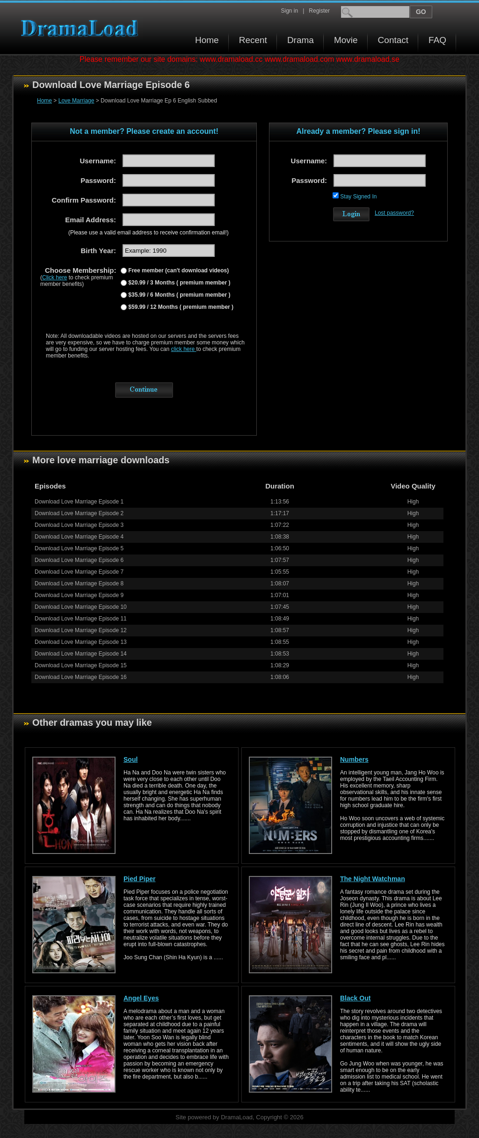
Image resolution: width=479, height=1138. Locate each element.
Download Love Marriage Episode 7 (79, 572)
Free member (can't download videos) (178, 270)
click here (183, 349)
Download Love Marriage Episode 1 (79, 501)
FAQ (437, 40)
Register (319, 10)
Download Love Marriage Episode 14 (81, 653)
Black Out (355, 998)
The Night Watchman (372, 879)
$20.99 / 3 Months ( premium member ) (178, 282)
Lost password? (394, 213)
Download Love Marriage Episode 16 (81, 677)
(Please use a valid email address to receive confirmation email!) (148, 232)
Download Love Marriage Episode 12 (81, 630)
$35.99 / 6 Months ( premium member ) (178, 295)
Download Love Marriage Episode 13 (81, 642)
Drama (300, 40)
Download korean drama (82, 28)
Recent (253, 40)
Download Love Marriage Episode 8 (79, 583)
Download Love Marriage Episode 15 (81, 665)
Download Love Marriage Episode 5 (79, 548)
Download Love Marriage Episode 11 (81, 618)
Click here (54, 277)
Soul (130, 759)
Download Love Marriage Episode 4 (79, 536)
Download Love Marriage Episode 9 (79, 595)
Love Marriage (76, 100)
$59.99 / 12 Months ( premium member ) (180, 307)
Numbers (354, 759)
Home (207, 40)
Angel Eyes (141, 998)
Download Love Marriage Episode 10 (81, 607)
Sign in (289, 10)
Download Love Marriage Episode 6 (79, 560)
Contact (393, 40)
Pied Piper (139, 879)
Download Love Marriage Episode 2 (79, 513)
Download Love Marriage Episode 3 (79, 525)
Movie (346, 40)
